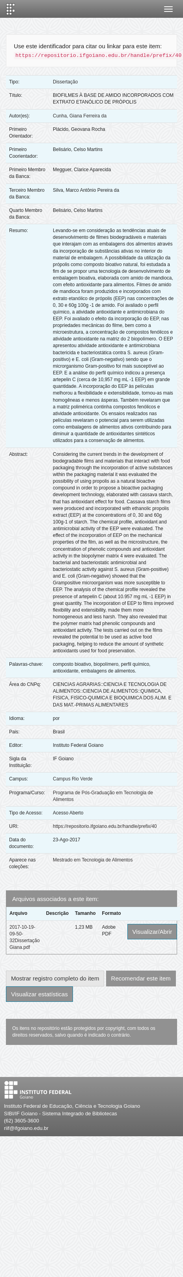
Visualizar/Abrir (152, 931)
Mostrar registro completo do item (55, 978)
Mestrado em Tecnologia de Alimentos (93, 860)
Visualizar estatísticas (39, 994)
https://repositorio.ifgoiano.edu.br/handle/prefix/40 (105, 826)
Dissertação (65, 82)
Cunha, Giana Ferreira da (79, 116)
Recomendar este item (141, 978)
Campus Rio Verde (73, 779)
